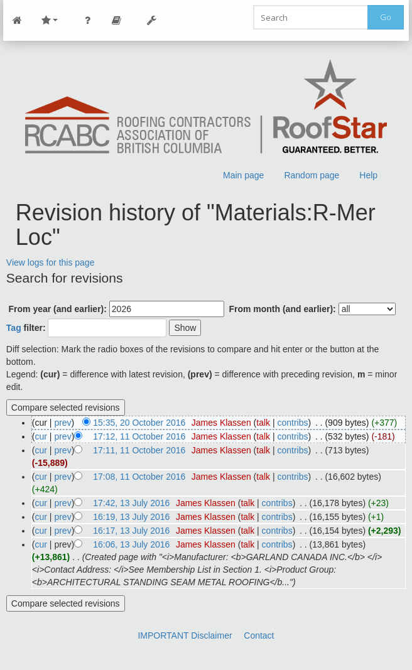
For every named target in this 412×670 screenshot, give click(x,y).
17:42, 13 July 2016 (131, 503)
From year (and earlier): (58, 309)
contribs (292, 423)
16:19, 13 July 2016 (131, 517)
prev (62, 423)
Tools (152, 20)
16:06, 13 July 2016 (131, 544)
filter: (26, 328)
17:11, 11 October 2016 (139, 450)
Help (368, 175)
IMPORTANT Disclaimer (185, 635)
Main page (243, 175)
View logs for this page (50, 262)
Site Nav (49, 20)
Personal (88, 20)
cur (41, 436)
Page (117, 20)
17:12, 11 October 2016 (139, 436)
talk (263, 423)
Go (385, 17)
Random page (311, 175)
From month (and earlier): (282, 309)
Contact (259, 635)
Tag (13, 328)
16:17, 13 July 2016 (131, 531)
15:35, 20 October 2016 (139, 423)
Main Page (18, 20)
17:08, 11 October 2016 (139, 477)
